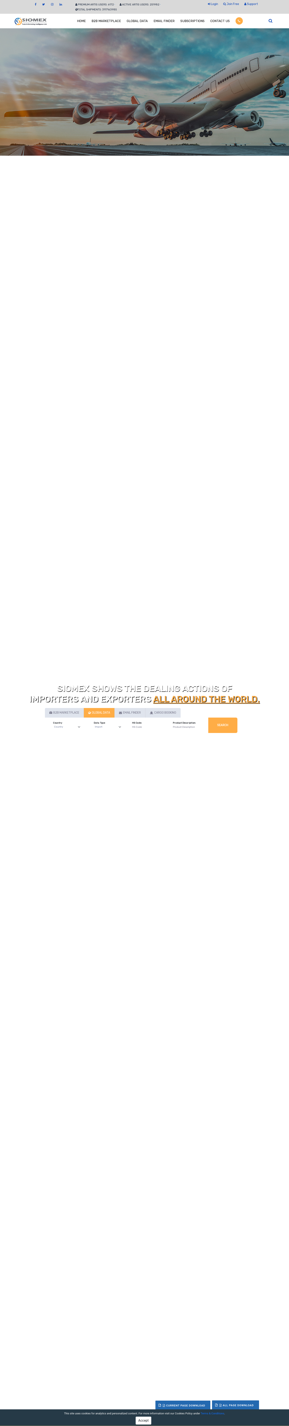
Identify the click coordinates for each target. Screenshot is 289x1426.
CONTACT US (220, 21)
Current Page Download (184, 1405)
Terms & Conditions (212, 1413)
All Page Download (236, 1405)
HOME (81, 21)
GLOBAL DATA (137, 21)
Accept (143, 1420)
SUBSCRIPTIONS (192, 21)
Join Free (231, 4)
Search (222, 725)
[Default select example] (68, 727)
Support (251, 4)
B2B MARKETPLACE (106, 21)
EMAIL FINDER (164, 21)
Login (213, 4)
